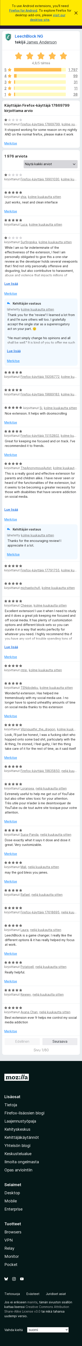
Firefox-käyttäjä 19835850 (40, 771)
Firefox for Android (23, 10)
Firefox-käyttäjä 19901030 (40, 179)
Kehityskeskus (17, 1129)
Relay (9, 1248)
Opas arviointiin (18, 1170)
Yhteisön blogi (17, 1145)
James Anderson (41, 42)
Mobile (10, 1201)
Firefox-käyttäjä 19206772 (40, 377)
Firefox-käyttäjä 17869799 (40, 124)
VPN (8, 1240)
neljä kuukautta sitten (51, 788)
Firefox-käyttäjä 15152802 (40, 435)
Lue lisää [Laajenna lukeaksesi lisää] (11, 283)
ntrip (24, 670)
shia (23, 197)
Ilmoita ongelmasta (21, 1161)
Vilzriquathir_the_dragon (38, 729)
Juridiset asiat (56, 1294)
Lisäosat (12, 1096)
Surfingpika (29, 242)
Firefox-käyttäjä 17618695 (40, 912)
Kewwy (26, 994)
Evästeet (32, 1294)
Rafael (25, 894)
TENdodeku (29, 687)
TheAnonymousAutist (36, 468)
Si (41, 408)
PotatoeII (27, 967)
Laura (24, 930)
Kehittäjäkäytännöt (21, 1137)
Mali (23, 867)
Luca (24, 224)
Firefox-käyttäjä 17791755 (40, 570)
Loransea (27, 788)
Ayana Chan (29, 1012)
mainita (32, 1302)
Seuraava (59, 1041)
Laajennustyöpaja (20, 1121)
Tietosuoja (12, 1294)
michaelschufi (30, 588)
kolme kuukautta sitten (44, 197)
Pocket (10, 1264)
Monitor (11, 1256)
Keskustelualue (17, 1153)
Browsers (12, 1232)
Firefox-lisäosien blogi (24, 1113)
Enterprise (13, 1209)
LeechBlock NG (29, 36)
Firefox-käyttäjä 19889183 (40, 394)
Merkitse (10, 143)
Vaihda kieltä (13, 1330)
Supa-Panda (29, 834)
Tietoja (10, 1105)
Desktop (12, 1193)
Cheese (26, 605)
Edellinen (22, 1041)
